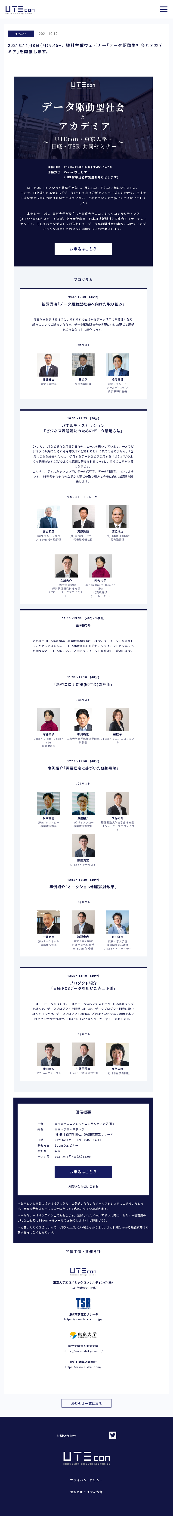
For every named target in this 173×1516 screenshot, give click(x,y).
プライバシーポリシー (86, 1480)
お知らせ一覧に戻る (86, 1403)
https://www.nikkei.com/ (83, 1367)
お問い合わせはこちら (83, 1186)
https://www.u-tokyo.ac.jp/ (83, 1351)
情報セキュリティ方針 (86, 1492)
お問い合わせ (66, 1436)
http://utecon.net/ (83, 1287)
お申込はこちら (83, 249)
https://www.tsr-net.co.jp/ (83, 1319)
